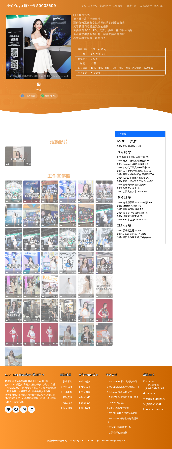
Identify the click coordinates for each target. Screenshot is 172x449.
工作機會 (119, 5)
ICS (123, 440)
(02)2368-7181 (153, 404)
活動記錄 (146, 5)
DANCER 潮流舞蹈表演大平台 (124, 397)
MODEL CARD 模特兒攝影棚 (123, 413)
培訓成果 (105, 5)
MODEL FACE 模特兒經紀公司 (124, 386)
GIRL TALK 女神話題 (119, 408)
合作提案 (85, 381)
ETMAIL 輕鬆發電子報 (120, 427)
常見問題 (160, 5)
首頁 (83, 5)
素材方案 (85, 386)
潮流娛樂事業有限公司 (57, 440)
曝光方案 (85, 397)
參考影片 (92, 5)
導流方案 (85, 392)
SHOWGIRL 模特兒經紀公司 (123, 381)
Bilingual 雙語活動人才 (120, 392)
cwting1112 (152, 393)
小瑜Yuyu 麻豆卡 (31, 5)
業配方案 (85, 402)
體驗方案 (85, 408)
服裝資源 (132, 5)
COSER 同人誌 (116, 402)
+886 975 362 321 (155, 409)
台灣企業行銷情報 (118, 432)
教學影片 (67, 381)
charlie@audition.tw (155, 399)
